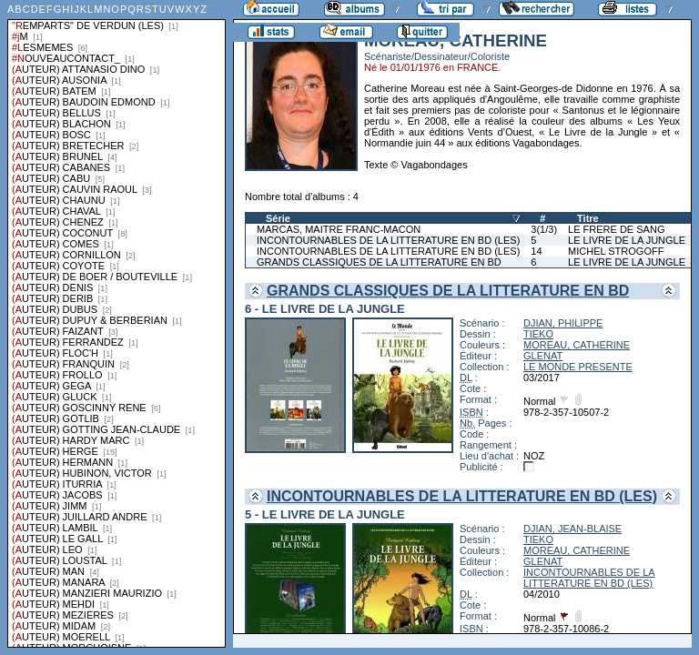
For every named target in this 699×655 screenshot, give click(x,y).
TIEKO (538, 333)
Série (278, 218)
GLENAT (542, 355)
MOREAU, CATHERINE (576, 344)
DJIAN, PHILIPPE (563, 322)
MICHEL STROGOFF (616, 251)
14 (536, 251)
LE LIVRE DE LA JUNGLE (626, 240)
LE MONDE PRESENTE (578, 366)
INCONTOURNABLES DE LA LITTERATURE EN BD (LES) (388, 240)
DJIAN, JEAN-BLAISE (572, 528)
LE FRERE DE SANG (616, 229)
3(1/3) (544, 229)
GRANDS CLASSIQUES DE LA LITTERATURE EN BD (379, 262)
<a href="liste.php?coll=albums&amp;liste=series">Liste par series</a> (116, 324)
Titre (588, 218)
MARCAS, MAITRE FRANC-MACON (338, 229)
